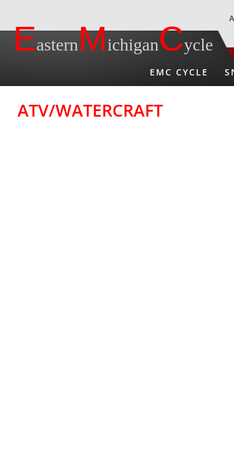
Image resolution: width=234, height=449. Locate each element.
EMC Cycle (179, 72)
